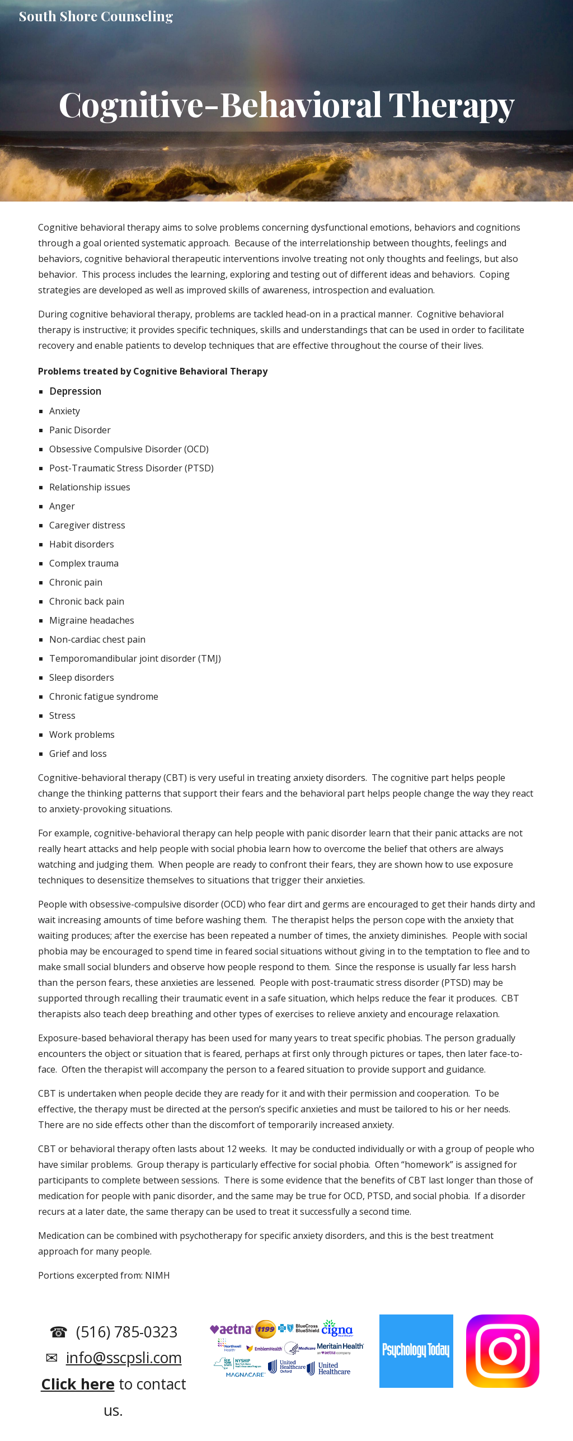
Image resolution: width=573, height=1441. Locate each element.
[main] (287, 101)
